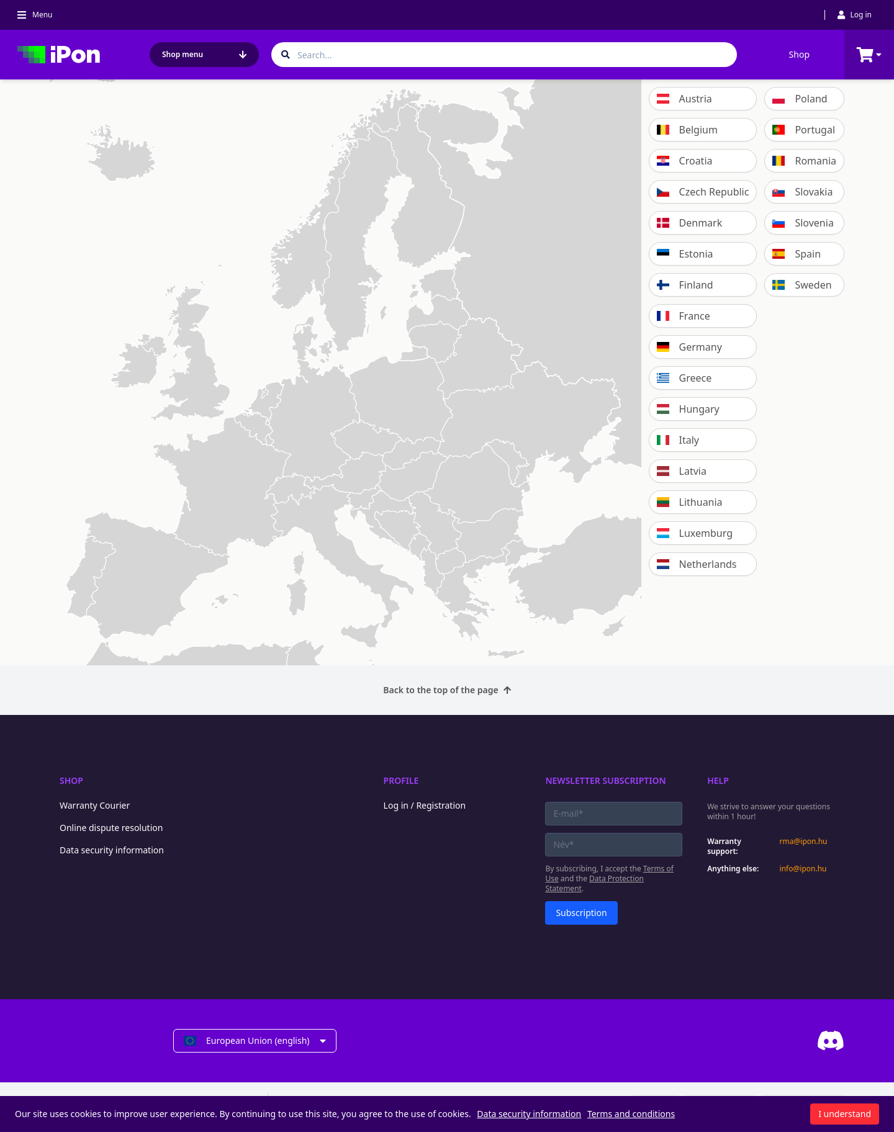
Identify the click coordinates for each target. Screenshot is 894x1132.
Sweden (801, 285)
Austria (684, 99)
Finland (685, 285)
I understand (844, 1114)
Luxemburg (695, 533)
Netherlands (697, 564)
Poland (799, 99)
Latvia (682, 471)
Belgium (687, 130)
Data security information (112, 850)
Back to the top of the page (446, 690)
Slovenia (802, 223)
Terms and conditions (631, 1114)
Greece (684, 378)
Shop (799, 54)
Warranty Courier (95, 805)
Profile (401, 780)
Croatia (685, 161)
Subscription (581, 913)
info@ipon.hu (803, 869)
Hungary (688, 409)
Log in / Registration (425, 805)
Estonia (685, 254)
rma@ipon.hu (804, 842)
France (683, 316)
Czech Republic (703, 192)
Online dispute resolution (111, 827)
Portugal (803, 130)
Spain (796, 254)
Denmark (690, 223)
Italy (678, 440)
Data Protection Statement (594, 883)
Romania (804, 161)
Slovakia (802, 192)
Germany (689, 347)
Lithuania (690, 502)
